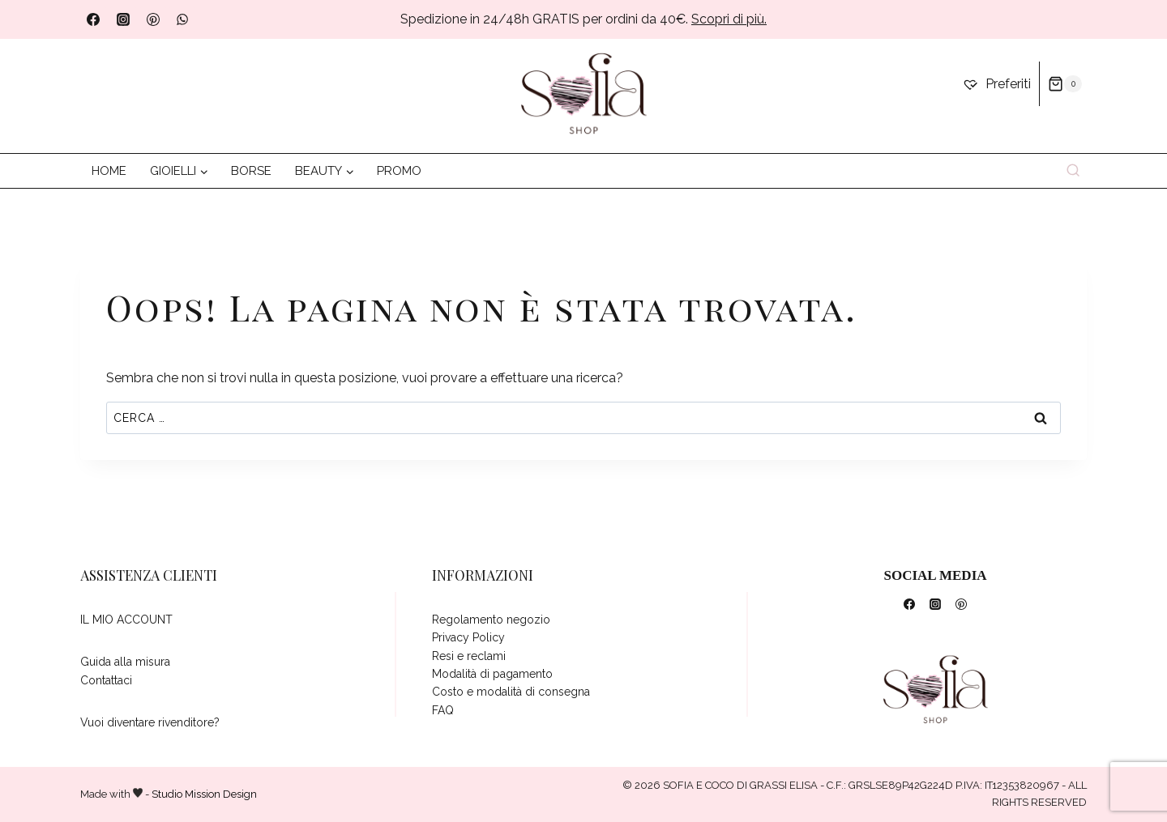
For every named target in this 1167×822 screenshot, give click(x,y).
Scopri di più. (729, 19)
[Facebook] (93, 19)
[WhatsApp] (182, 19)
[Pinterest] (153, 19)
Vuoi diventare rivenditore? (150, 722)
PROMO (399, 171)
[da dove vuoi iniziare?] (583, 95)
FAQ (443, 710)
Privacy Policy (468, 637)
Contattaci (106, 680)
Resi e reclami (469, 656)
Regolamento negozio (491, 619)
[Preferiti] (996, 84)
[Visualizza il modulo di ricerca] (1073, 171)
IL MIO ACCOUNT (126, 619)
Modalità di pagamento (492, 673)
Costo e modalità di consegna (511, 691)
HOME (109, 171)
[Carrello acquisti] (1065, 83)
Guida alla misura (125, 661)
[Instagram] (123, 19)
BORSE (251, 171)
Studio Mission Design (204, 794)
